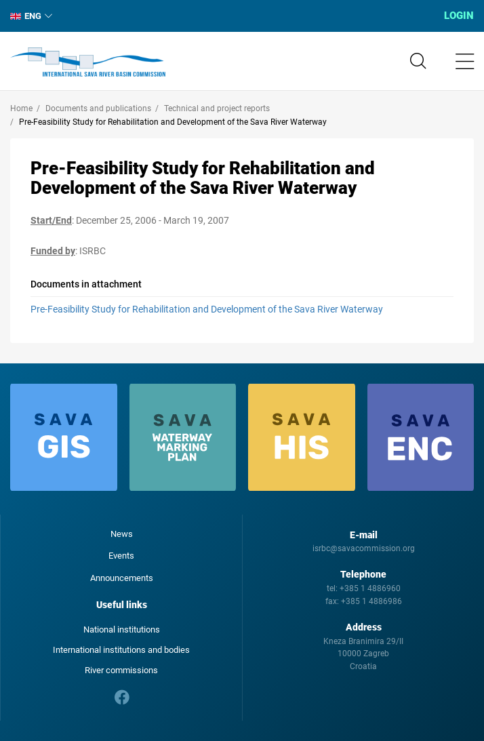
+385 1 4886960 (370, 588)
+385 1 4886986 (371, 601)
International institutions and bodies (121, 650)
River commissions (121, 670)
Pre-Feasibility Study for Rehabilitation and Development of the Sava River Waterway (207, 309)
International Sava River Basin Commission (87, 62)
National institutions (121, 629)
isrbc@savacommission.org (363, 548)
